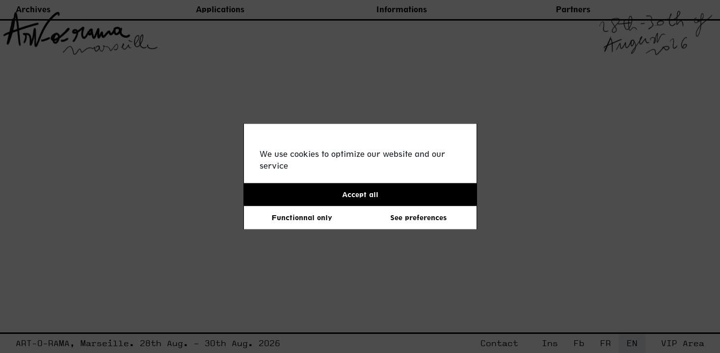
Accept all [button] (360, 194)
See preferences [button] (418, 217)
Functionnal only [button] (301, 217)
